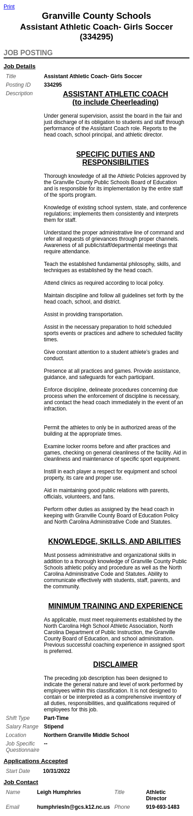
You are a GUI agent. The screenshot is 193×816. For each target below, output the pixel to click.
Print (9, 7)
